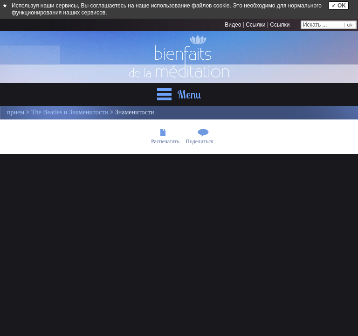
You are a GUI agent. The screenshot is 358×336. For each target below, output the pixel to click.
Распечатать (165, 141)
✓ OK (338, 5)
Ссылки (255, 24)
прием (15, 112)
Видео (233, 24)
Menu (189, 94)
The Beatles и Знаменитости (69, 112)
